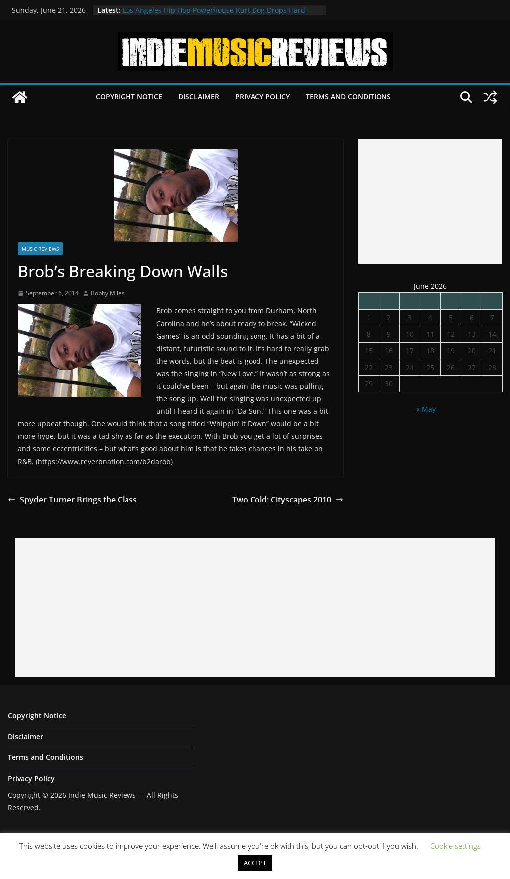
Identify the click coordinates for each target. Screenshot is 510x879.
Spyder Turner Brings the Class (72, 499)
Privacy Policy (262, 96)
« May (426, 409)
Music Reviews (40, 248)
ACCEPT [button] (255, 862)
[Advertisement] (430, 201)
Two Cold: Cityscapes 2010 (287, 499)
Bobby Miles (108, 293)
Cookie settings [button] (455, 846)
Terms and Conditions (348, 96)
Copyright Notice (129, 96)
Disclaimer (198, 96)
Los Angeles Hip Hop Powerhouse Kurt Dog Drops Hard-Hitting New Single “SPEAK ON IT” (215, 15)
